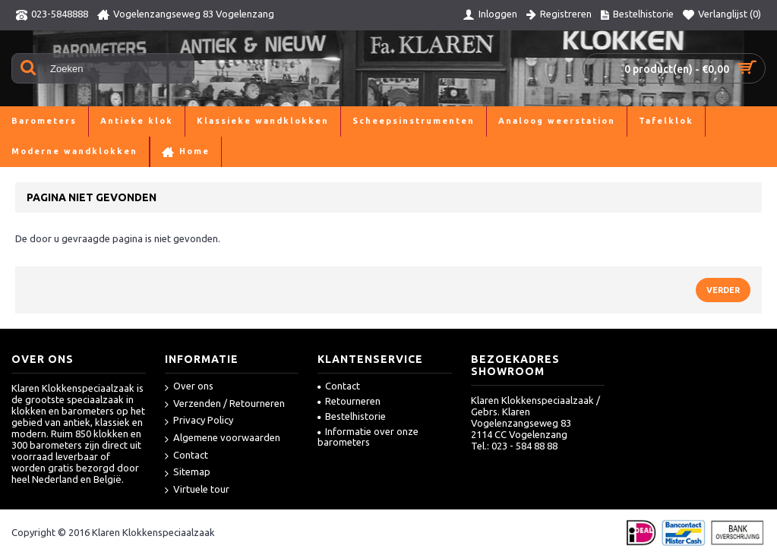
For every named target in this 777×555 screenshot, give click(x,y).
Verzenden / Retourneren (225, 404)
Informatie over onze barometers (368, 436)
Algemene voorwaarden (222, 438)
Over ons (189, 386)
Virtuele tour (197, 490)
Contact (186, 455)
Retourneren (349, 401)
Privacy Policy (199, 421)
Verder (723, 290)
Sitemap (187, 472)
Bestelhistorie (351, 416)
